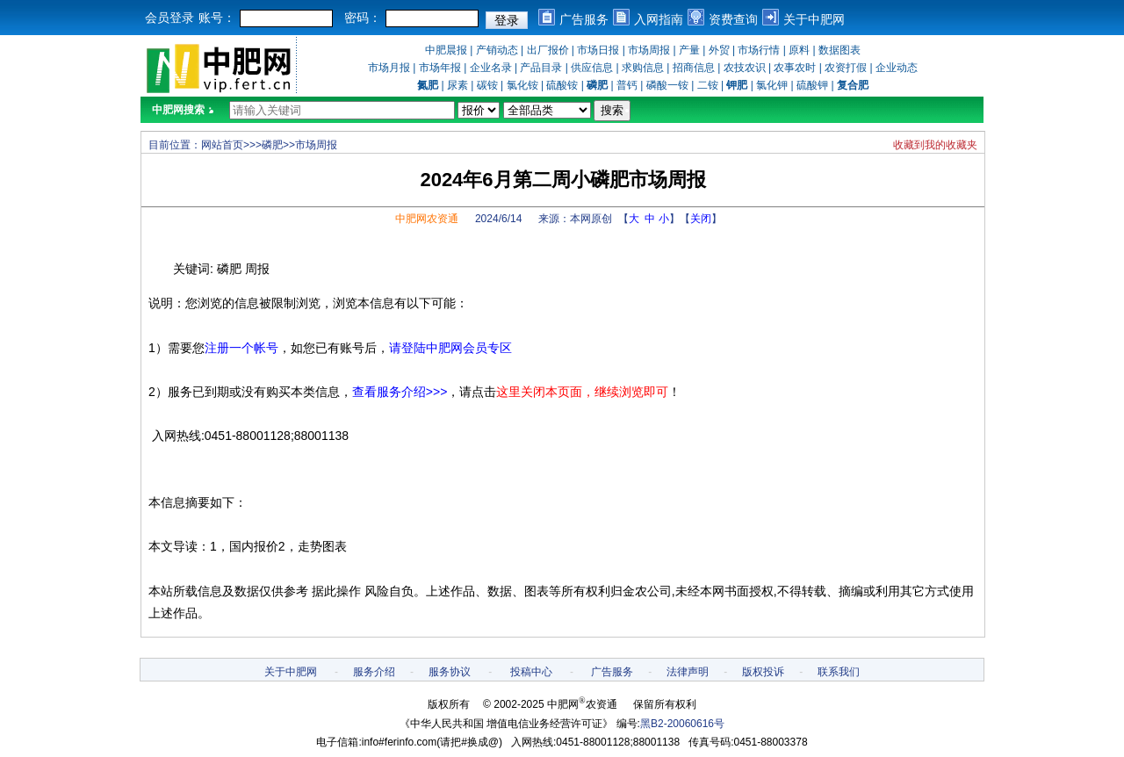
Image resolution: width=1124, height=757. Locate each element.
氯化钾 (772, 85)
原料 (799, 50)
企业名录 (491, 67)
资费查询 (733, 19)
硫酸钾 (812, 85)
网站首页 (222, 145)
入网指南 (658, 19)
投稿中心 (531, 672)
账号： (216, 18)
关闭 (700, 219)
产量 (689, 50)
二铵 (707, 85)
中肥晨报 (446, 50)
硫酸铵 (562, 85)
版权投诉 (763, 672)
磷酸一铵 (667, 85)
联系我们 (839, 672)
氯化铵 (522, 85)
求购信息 (643, 67)
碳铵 (487, 85)
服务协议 (450, 672)
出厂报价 (548, 50)
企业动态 (896, 67)
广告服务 (584, 19)
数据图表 (839, 50)
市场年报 (440, 67)
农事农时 (795, 67)
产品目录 (541, 67)
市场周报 (649, 50)
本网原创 (591, 219)
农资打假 (846, 67)
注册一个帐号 (241, 348)
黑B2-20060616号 (682, 723)
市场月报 (389, 67)
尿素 (457, 85)
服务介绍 (374, 672)
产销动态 (497, 50)
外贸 (719, 50)
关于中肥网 (814, 19)
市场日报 (598, 50)
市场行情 (759, 50)
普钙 (627, 85)
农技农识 (745, 67)
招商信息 (694, 67)
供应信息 (592, 67)
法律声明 (687, 672)
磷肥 (272, 145)
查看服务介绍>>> (400, 392)
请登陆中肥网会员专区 (450, 348)
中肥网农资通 (426, 219)
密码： (362, 18)
